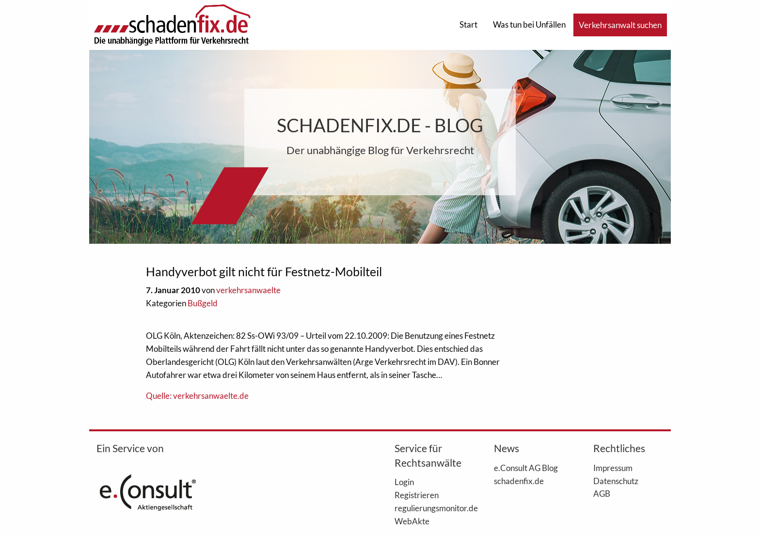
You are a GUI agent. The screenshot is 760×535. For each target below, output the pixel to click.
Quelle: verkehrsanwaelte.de (197, 396)
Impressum (613, 467)
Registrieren (417, 495)
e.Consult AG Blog (526, 467)
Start (468, 24)
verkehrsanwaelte (248, 290)
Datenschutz (615, 481)
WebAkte (412, 521)
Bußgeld (203, 303)
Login (404, 482)
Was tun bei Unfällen (529, 24)
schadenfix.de (519, 481)
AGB (601, 493)
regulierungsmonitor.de (430, 508)
